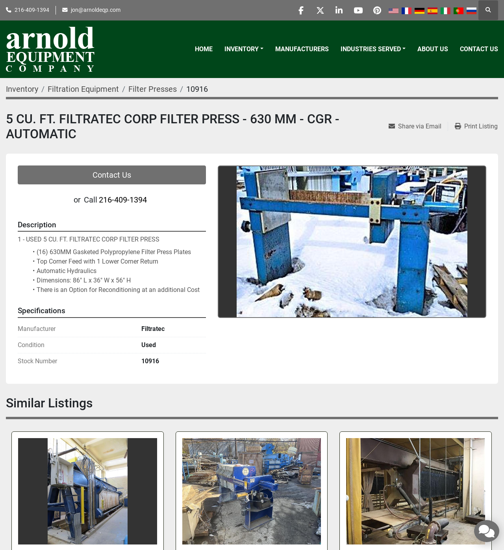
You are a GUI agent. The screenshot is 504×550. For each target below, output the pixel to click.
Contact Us (479, 49)
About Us (432, 49)
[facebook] (296, 10)
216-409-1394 (32, 10)
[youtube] (357, 10)
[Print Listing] (476, 126)
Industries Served (371, 49)
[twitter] (316, 10)
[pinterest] (377, 10)
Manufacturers (302, 49)
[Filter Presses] (152, 89)
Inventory (241, 49)
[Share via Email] (418, 126)
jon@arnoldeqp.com (95, 10)
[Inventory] (22, 89)
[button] (243, 49)
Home (204, 49)
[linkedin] (336, 10)
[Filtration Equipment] (83, 89)
